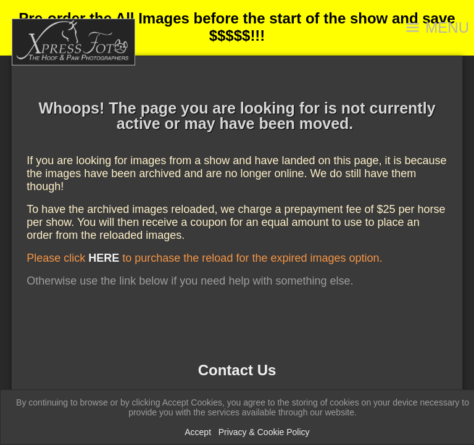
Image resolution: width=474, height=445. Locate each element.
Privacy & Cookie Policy (264, 432)
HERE (103, 258)
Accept (198, 432)
